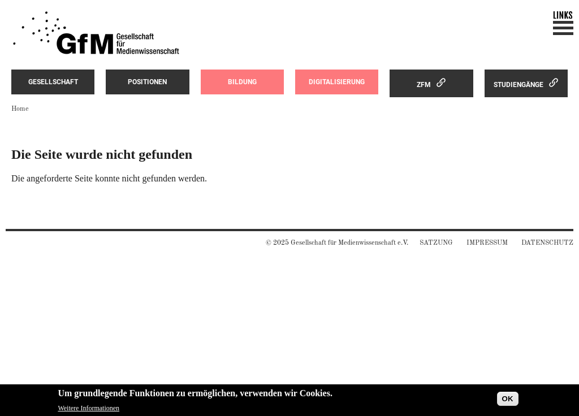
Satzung (436, 243)
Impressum (487, 243)
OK (507, 400)
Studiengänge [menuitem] (518, 85)
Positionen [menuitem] (147, 82)
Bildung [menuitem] (242, 82)
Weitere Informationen (88, 410)
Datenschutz (547, 243)
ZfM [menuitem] (424, 85)
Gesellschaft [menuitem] (53, 82)
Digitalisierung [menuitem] (337, 82)
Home (20, 109)
